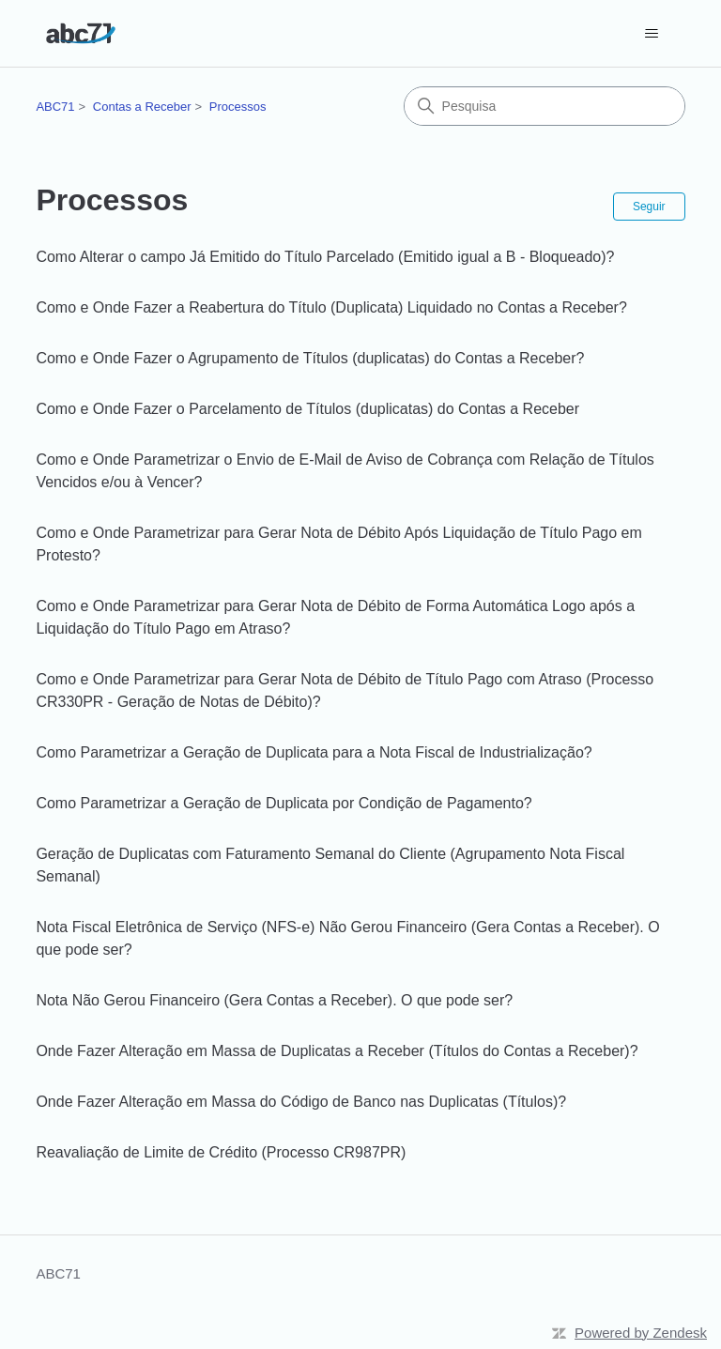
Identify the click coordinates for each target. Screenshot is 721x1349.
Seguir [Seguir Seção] (649, 206)
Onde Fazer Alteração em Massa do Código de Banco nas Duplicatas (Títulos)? (301, 1102)
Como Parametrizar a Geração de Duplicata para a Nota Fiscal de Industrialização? (313, 752)
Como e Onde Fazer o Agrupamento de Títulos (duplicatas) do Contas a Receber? (310, 358)
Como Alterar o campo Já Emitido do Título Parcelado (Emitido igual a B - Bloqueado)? (325, 257)
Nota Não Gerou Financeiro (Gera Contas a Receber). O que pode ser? (274, 1000)
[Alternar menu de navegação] (652, 34)
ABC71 (55, 107)
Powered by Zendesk (641, 1333)
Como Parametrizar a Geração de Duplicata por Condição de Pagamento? (283, 803)
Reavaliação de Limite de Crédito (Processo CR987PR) (221, 1152)
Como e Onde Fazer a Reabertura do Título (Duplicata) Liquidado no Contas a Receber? (331, 307)
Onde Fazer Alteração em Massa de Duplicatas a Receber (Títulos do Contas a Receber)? (336, 1051)
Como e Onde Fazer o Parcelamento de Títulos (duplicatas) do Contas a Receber (307, 409)
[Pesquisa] (544, 106)
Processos (238, 107)
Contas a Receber (142, 107)
